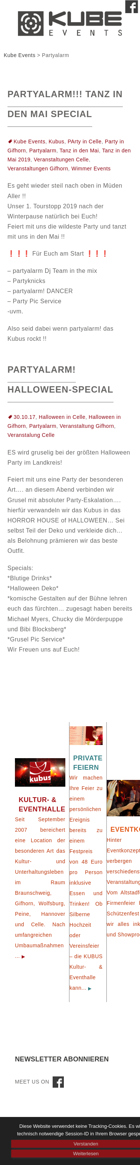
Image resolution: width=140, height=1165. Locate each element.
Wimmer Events (91, 169)
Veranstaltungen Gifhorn (37, 169)
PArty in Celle (85, 141)
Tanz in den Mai (79, 151)
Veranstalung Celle (31, 435)
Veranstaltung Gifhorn (87, 426)
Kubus (56, 141)
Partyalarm (42, 151)
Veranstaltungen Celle (61, 160)
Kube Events (30, 141)
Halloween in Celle (62, 417)
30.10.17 (25, 417)
